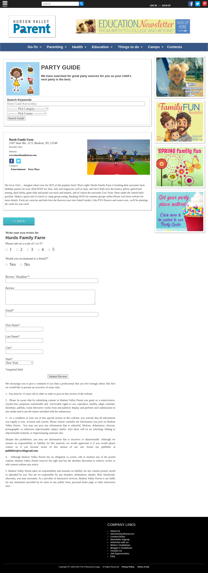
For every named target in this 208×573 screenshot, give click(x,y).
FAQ (112, 556)
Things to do (128, 47)
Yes (14, 264)
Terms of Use (143, 567)
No (26, 264)
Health (77, 47)
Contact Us (116, 550)
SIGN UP (166, 5)
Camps (154, 47)
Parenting (55, 47)
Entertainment (18, 169)
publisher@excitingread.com (21, 450)
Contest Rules (117, 536)
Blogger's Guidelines (121, 548)
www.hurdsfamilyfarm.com (23, 155)
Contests (174, 47)
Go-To (33, 47)
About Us (115, 531)
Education (100, 47)
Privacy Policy (128, 567)
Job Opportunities (119, 553)
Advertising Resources (122, 534)
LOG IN (153, 5)
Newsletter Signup (120, 539)
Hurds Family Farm (21, 139)
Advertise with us (119, 542)
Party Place (34, 169)
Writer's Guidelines (120, 545)
